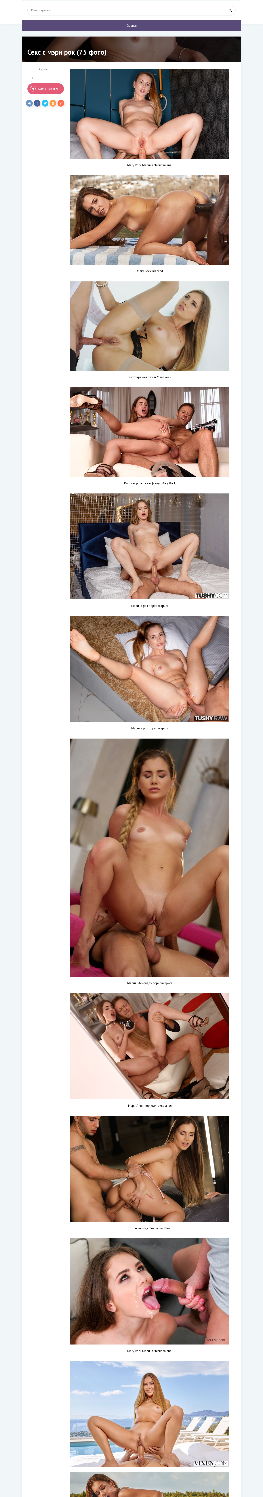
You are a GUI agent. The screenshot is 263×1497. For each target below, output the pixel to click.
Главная (131, 26)
